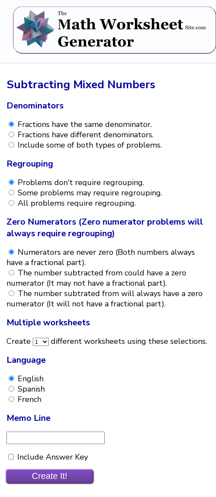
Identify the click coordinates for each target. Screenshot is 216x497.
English (30, 379)
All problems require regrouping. (76, 203)
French (28, 399)
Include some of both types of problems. (89, 145)
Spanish (30, 389)
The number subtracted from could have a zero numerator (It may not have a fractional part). (96, 278)
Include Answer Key (51, 457)
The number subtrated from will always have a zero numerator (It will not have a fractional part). (104, 298)
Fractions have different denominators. (84, 135)
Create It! (49, 476)
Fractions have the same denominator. (84, 124)
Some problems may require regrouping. (89, 193)
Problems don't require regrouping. (80, 182)
